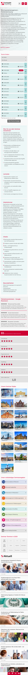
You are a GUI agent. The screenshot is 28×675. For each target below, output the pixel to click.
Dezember (23, 550)
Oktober (11, 550)
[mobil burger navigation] (19, 3)
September (23, 545)
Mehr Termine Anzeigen (14, 121)
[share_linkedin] (18, 673)
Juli (11, 545)
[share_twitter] (15, 673)
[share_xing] (9, 673)
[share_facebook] (12, 673)
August (17, 545)
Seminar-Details (5, 47)
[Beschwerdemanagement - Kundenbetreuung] (23, 3)
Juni (24, 540)
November (17, 550)
